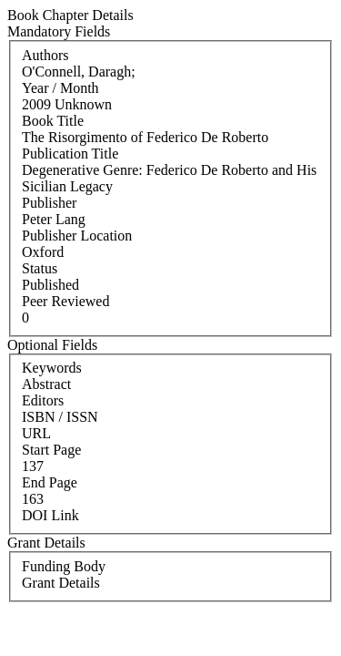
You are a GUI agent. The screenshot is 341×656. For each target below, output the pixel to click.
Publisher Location (77, 235)
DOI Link (50, 515)
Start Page (51, 449)
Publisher (49, 202)
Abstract (46, 384)
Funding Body (63, 566)
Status (39, 268)
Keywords (52, 367)
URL (36, 433)
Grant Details (61, 582)
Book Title (53, 120)
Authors (45, 55)
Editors (43, 400)
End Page (49, 482)
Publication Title (70, 153)
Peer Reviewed (65, 301)
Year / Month (60, 88)
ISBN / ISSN (60, 417)
